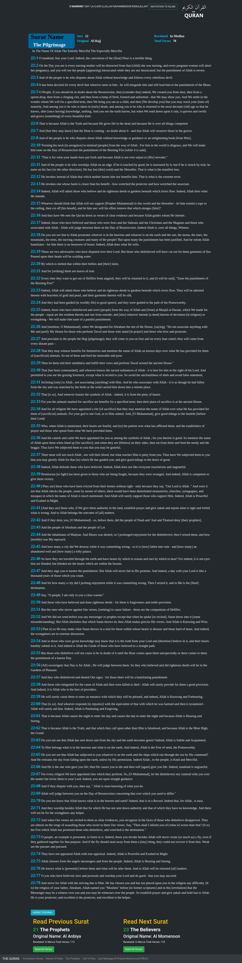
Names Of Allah (54, 958)
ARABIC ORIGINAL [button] (43, 912)
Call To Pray (89, 958)
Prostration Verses (33, 958)
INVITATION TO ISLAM (163, 6)
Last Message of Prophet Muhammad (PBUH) (123, 958)
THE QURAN (10, 959)
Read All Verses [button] (43, 949)
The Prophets (72, 958)
